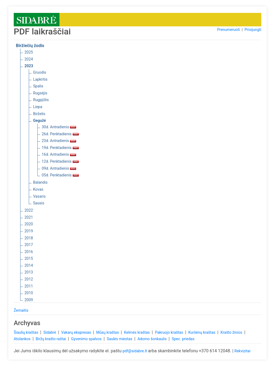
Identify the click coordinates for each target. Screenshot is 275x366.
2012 (28, 279)
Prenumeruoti (228, 29)
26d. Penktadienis (60, 134)
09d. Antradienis (59, 168)
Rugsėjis (40, 93)
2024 (28, 59)
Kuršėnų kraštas (202, 332)
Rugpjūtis (41, 100)
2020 (28, 224)
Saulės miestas (120, 339)
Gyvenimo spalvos (87, 339)
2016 (28, 252)
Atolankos (22, 339)
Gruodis (39, 72)
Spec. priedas (183, 339)
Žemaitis (21, 310)
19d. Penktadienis (60, 147)
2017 (28, 245)
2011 (28, 286)
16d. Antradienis (59, 154)
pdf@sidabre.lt (134, 351)
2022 (28, 210)
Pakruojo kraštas (169, 332)
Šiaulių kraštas (26, 332)
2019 (28, 231)
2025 (28, 52)
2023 (28, 66)
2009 (28, 300)
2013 (28, 272)
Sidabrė (50, 332)
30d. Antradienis (59, 127)
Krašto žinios (232, 332)
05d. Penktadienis (60, 175)
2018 (28, 238)
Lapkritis (40, 79)
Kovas (38, 189)
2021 (28, 217)
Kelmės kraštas (137, 332)
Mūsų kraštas (108, 332)
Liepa (37, 107)
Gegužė (39, 120)
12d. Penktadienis (60, 161)
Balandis (40, 182)
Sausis (38, 203)
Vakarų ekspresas (76, 332)
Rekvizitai (242, 351)
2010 (28, 293)
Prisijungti (253, 29)
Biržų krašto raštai (51, 339)
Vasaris (39, 196)
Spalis (38, 86)
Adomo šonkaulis (153, 339)
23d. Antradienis (59, 140)
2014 (28, 265)
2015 (28, 258)
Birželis (39, 114)
